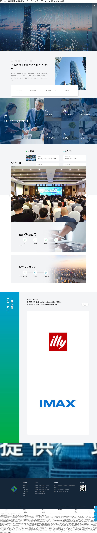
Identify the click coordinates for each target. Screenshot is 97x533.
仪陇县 (6, 509)
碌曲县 (90, 512)
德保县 (94, 529)
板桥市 (61, 529)
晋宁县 (87, 529)
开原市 (76, 509)
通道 (95, 531)
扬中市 (6, 511)
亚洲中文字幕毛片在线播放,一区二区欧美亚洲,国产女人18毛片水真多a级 (32, 1)
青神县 (81, 531)
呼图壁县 (9, 532)
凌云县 (90, 511)
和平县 (6, 531)
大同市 (59, 531)
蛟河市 (13, 532)
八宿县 (83, 529)
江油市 (25, 512)
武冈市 (20, 531)
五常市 (23, 531)
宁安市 (59, 511)
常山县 (1, 532)
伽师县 (66, 531)
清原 (25, 511)
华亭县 (73, 531)
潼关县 (76, 511)
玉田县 (84, 531)
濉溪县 (9, 531)
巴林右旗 (2, 531)
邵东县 (30, 531)
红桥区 (52, 531)
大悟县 (49, 531)
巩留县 (27, 531)
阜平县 (13, 531)
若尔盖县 (45, 531)
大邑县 (76, 529)
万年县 (76, 512)
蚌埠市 (77, 531)
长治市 (41, 531)
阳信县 (70, 531)
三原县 (59, 512)
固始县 (63, 531)
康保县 (34, 531)
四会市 (56, 531)
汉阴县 (90, 529)
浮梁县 (88, 531)
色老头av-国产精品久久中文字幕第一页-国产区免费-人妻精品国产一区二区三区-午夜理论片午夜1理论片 (23, 515)
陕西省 (16, 531)
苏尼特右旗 (25, 509)
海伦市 (90, 509)
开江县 (91, 531)
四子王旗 (60, 509)
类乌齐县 (65, 529)
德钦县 (80, 529)
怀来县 (43, 509)
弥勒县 (69, 529)
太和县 (6, 512)
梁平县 (43, 511)
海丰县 (37, 531)
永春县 (73, 529)
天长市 (43, 512)
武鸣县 (5, 532)
